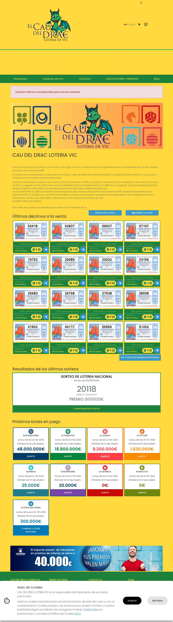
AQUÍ (78, 613)
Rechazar (157, 600)
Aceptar (132, 600)
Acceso (129, 24)
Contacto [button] (85, 78)
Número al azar (142, 212)
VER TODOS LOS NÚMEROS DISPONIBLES (140, 357)
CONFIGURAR (90, 609)
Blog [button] (156, 78)
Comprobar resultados (86, 408)
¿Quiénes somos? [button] (53, 78)
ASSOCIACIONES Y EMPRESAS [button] (122, 78)
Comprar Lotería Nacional (30, 530)
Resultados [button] (20, 78)
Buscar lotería (105, 212)
